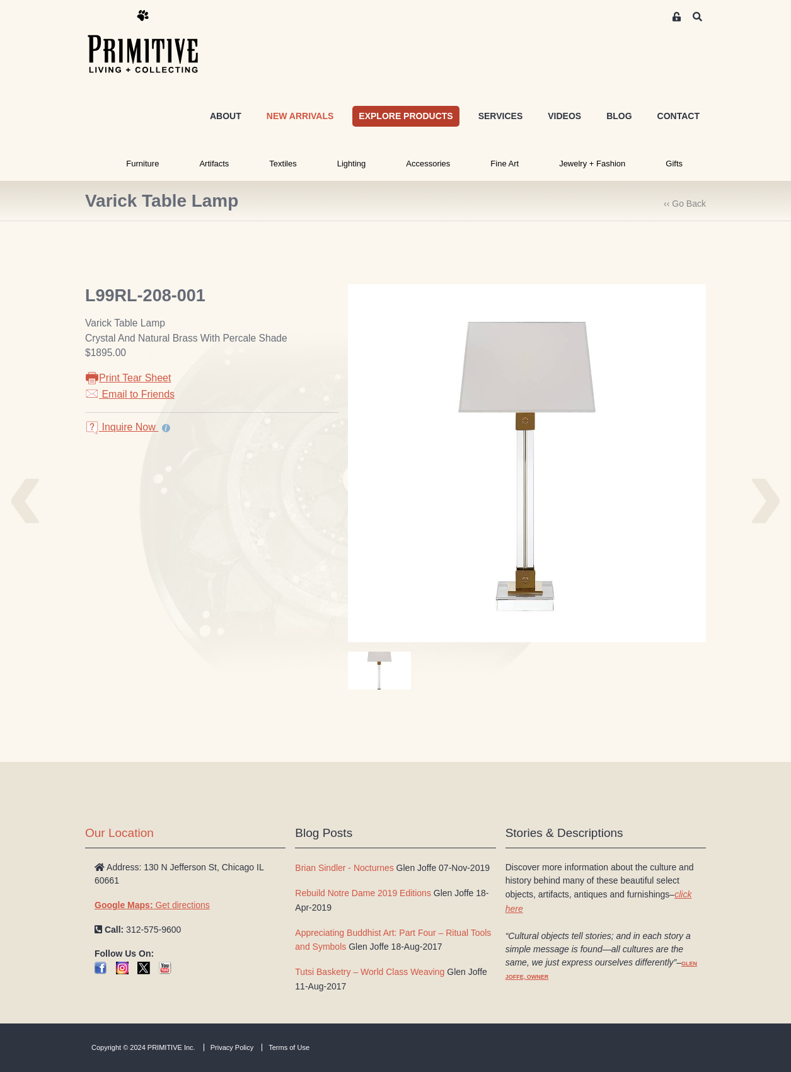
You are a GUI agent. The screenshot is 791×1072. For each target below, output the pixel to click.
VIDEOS (564, 116)
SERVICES (500, 116)
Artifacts (214, 163)
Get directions (152, 905)
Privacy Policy (232, 1047)
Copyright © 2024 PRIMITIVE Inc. (143, 1047)
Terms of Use (288, 1047)
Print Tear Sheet (128, 377)
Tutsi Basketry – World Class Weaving (369, 972)
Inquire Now (121, 427)
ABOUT (225, 116)
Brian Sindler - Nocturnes (344, 868)
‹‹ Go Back (685, 204)
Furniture (142, 163)
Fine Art (504, 163)
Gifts (674, 163)
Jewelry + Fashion (592, 163)
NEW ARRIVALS (300, 116)
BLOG (619, 116)
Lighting (351, 163)
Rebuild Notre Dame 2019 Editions (363, 893)
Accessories (428, 163)
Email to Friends (130, 394)
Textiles (282, 163)
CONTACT (678, 116)
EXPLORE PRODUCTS (406, 116)
